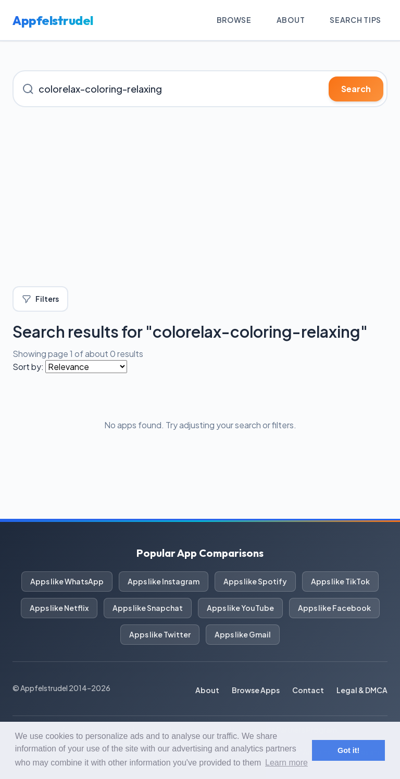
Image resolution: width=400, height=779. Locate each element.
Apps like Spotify (255, 581)
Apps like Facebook (334, 607)
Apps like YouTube (240, 607)
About (291, 19)
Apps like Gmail (243, 634)
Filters (40, 299)
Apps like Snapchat (148, 607)
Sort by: (28, 366)
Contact (308, 690)
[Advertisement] (200, 197)
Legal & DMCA (362, 690)
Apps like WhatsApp (67, 581)
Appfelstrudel (52, 20)
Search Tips (355, 19)
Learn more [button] (286, 762)
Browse (234, 19)
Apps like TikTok (340, 581)
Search (356, 88)
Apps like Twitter (160, 634)
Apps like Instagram (163, 581)
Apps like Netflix (59, 607)
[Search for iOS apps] (200, 88)
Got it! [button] (348, 750)
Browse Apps (256, 690)
